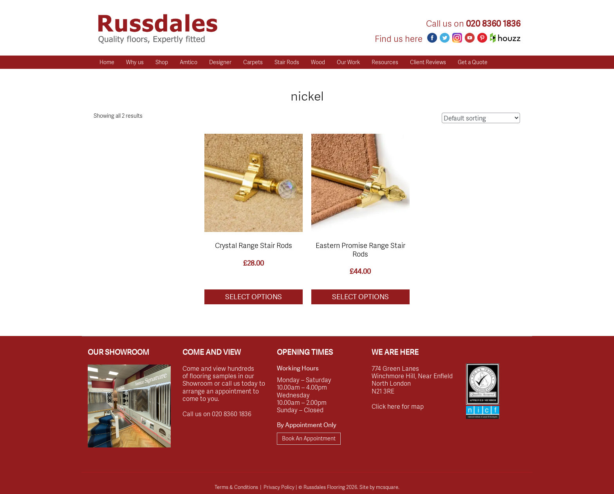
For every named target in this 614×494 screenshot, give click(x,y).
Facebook (432, 38)
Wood (318, 62)
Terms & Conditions (236, 486)
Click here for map (398, 406)
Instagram (457, 38)
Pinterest (482, 38)
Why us (135, 62)
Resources (385, 62)
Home (106, 62)
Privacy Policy (279, 486)
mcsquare (387, 486)
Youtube (470, 38)
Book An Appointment (309, 438)
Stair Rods (286, 62)
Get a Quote (473, 62)
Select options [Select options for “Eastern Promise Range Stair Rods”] (360, 296)
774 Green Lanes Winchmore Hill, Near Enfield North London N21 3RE (412, 379)
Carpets (253, 62)
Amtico (188, 62)
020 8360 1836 (493, 23)
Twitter (445, 38)
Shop (161, 62)
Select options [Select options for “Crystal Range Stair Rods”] (253, 296)
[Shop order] (481, 118)
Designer (220, 62)
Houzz (505, 38)
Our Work (348, 62)
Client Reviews (428, 62)
